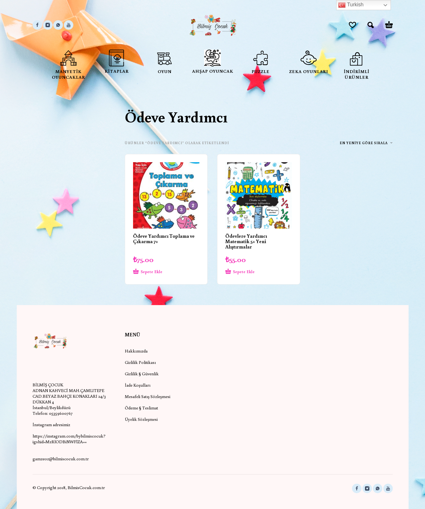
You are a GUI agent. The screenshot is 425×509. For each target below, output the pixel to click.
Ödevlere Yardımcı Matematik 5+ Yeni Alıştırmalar (246, 241)
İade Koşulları (137, 385)
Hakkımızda (136, 351)
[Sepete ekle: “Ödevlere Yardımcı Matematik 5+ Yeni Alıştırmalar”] (247, 272)
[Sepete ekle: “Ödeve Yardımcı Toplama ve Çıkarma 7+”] (155, 272)
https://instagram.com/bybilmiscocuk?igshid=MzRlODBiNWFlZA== (69, 439)
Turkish (350, 5)
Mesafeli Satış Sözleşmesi (147, 396)
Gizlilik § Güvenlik (142, 374)
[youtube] (68, 25)
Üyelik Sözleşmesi (141, 419)
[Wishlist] (352, 25)
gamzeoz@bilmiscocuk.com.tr (61, 459)
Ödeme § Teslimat (141, 408)
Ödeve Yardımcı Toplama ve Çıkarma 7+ (164, 238)
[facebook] (37, 25)
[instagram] (47, 25)
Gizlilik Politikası (140, 362)
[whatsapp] (58, 25)
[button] (370, 25)
